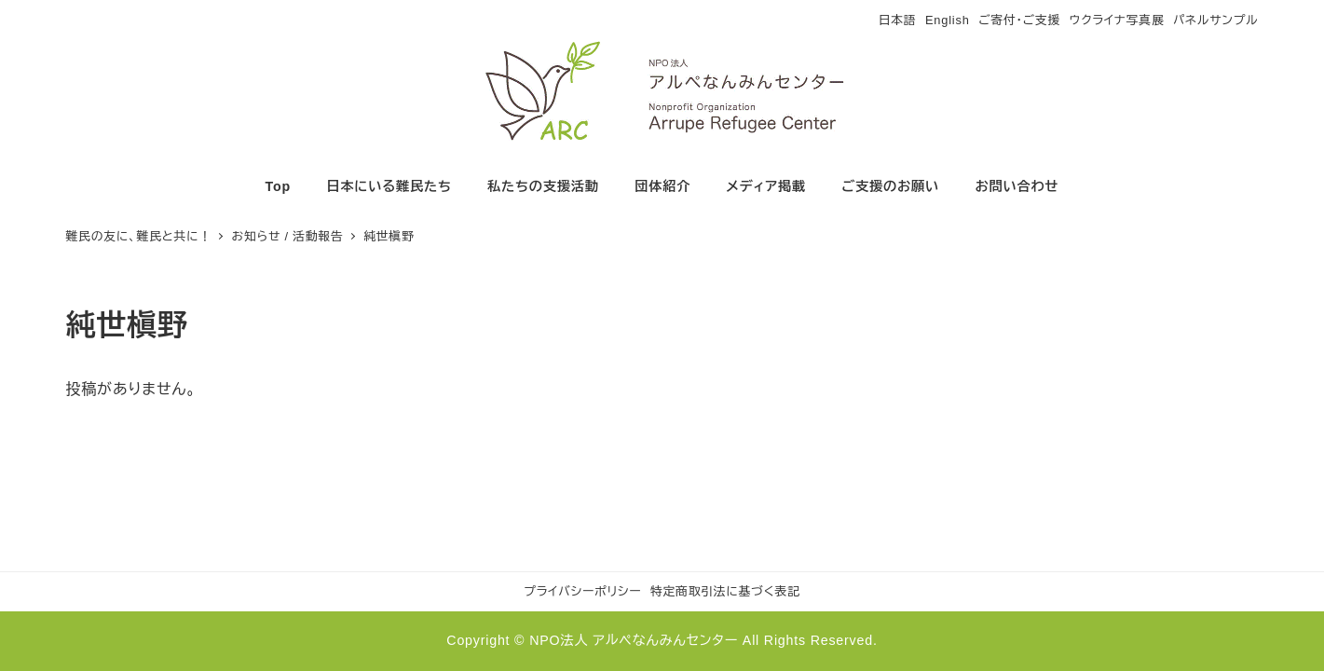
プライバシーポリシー (582, 591)
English (947, 20)
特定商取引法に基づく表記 (725, 591)
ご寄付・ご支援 (1019, 20)
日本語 (898, 20)
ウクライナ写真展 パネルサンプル (1164, 20)
